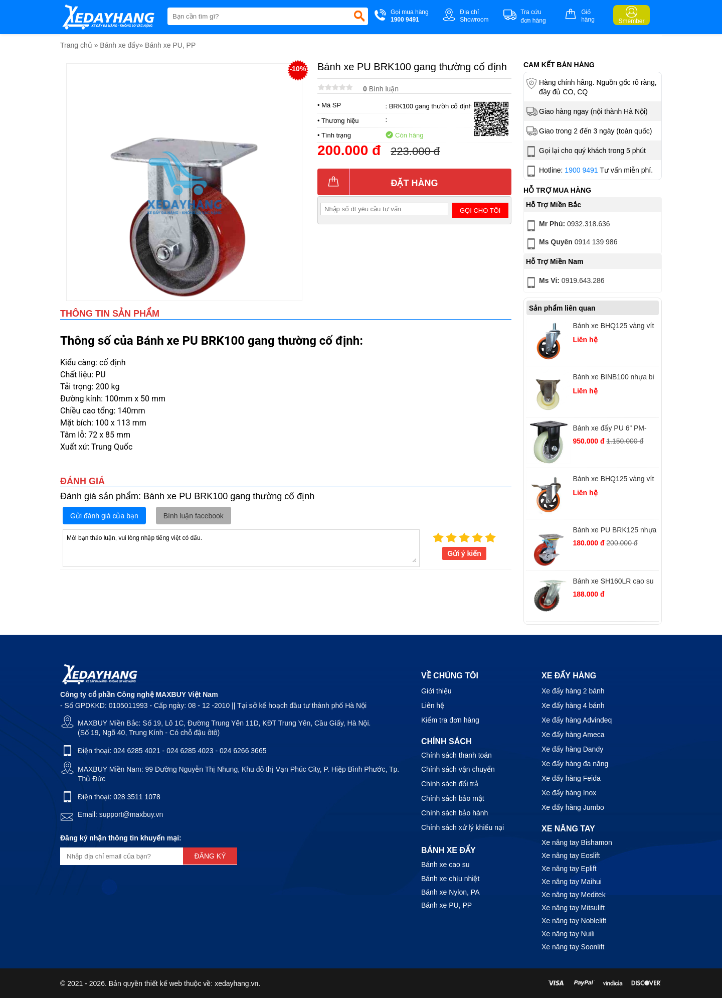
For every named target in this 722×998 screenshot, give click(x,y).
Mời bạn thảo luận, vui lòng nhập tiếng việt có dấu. (241, 547)
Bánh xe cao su (445, 865)
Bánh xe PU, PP (170, 45)
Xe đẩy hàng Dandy (572, 749)
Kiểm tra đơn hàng (450, 720)
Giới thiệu (436, 691)
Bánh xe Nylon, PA (450, 892)
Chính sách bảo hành (454, 813)
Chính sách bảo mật (452, 798)
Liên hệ (432, 705)
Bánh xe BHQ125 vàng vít (613, 326)
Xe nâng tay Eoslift (571, 855)
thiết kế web (163, 983)
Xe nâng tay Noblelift (574, 921)
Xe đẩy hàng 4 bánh (573, 705)
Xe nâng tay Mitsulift (573, 908)
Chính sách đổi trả (449, 784)
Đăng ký (210, 856)
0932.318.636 (567, 226)
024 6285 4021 (136, 751)
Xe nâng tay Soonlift (573, 947)
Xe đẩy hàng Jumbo (573, 807)
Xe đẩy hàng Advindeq (577, 720)
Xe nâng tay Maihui (572, 882)
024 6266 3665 (243, 751)
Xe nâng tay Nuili (568, 934)
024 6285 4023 (189, 751)
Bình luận (381, 89)
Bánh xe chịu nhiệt (450, 879)
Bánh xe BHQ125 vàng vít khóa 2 (613, 480)
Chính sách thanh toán (456, 755)
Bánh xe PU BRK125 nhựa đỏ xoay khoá (614, 531)
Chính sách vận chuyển (458, 769)
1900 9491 (581, 170)
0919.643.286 (564, 282)
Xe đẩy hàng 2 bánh (573, 691)
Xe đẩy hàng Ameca (573, 735)
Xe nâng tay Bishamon (577, 842)
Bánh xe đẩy (119, 45)
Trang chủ (76, 45)
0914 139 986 (570, 244)
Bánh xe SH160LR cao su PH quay (613, 582)
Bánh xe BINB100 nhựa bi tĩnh (613, 378)
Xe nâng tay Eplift (569, 869)
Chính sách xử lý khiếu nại (462, 827)
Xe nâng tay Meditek (574, 895)
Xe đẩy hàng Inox (569, 793)
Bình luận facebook (193, 516)
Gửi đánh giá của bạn (104, 516)
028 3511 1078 (136, 797)
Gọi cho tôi (480, 210)
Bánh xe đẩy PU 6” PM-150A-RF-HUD (609, 429)
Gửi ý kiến (464, 553)
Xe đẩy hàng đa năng (575, 764)
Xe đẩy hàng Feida (571, 778)
